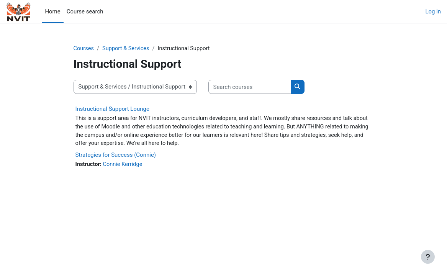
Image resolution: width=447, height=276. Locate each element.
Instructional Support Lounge (112, 108)
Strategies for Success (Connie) (115, 156)
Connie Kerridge (123, 165)
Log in (433, 11)
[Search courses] (249, 87)
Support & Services (127, 48)
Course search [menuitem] (85, 11)
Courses (84, 48)
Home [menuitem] (52, 11)
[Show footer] (428, 257)
